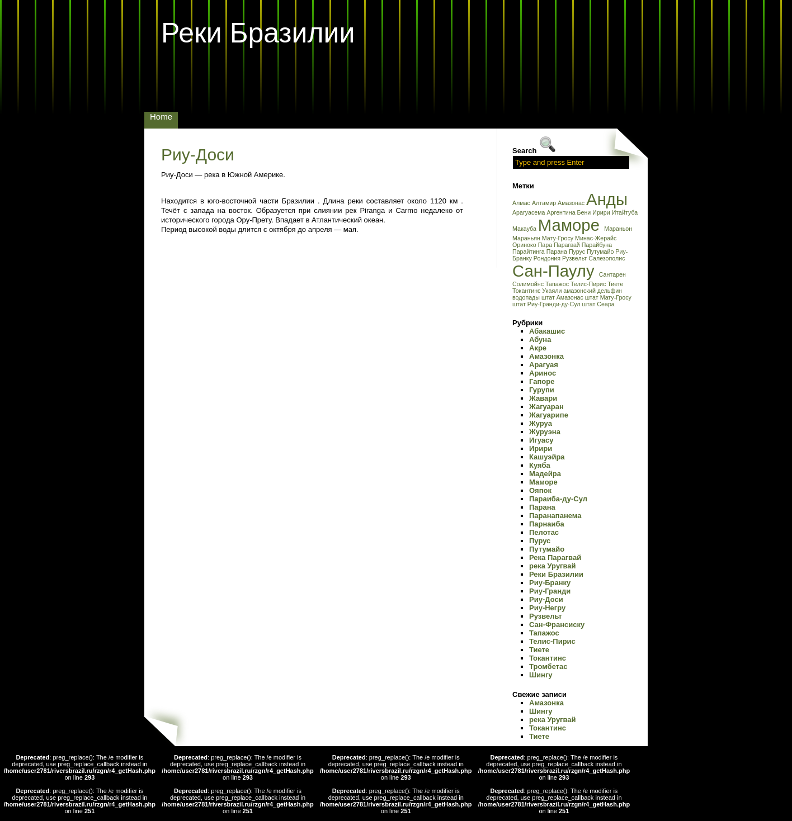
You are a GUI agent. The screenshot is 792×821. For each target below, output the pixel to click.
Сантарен (612, 274)
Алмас (522, 203)
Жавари (543, 398)
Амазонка (546, 356)
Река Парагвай (555, 557)
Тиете (615, 284)
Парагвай (568, 244)
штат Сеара (598, 304)
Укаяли (552, 290)
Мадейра (545, 473)
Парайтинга (529, 251)
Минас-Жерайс (595, 238)
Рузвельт (575, 258)
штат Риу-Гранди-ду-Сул (547, 304)
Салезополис (606, 258)
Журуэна (544, 432)
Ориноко (525, 244)
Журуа (540, 423)
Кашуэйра (547, 457)
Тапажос (558, 284)
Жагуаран (546, 406)
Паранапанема (555, 515)
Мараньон (618, 228)
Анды (607, 199)
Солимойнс (528, 284)
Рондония (548, 258)
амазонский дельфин (592, 290)
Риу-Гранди (550, 591)
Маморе (571, 225)
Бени (585, 212)
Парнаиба (546, 524)
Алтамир (545, 203)
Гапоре (541, 381)
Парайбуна (597, 244)
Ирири (601, 212)
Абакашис (547, 331)
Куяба (539, 465)
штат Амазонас (563, 297)
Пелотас (544, 532)
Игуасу (541, 440)
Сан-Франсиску (556, 624)
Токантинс (527, 290)
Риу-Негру (547, 608)
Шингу (541, 675)
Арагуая (543, 364)
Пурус (578, 251)
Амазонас (572, 203)
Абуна (540, 339)
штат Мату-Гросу (608, 297)
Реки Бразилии (258, 33)
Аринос (542, 373)
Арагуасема (529, 212)
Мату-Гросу (558, 238)
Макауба (525, 228)
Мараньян (527, 238)
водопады (526, 297)
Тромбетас (548, 666)
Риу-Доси (197, 154)
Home (161, 116)
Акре (537, 348)
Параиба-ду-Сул (558, 499)
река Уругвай (552, 566)
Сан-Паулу (555, 271)
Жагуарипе (548, 415)
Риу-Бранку (550, 582)
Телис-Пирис (589, 284)
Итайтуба (625, 212)
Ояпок (540, 490)
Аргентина (561, 212)
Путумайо (601, 251)
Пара (546, 244)
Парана (557, 251)
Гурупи (541, 390)
